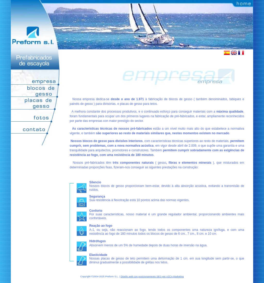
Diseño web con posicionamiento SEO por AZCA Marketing (152, 276)
